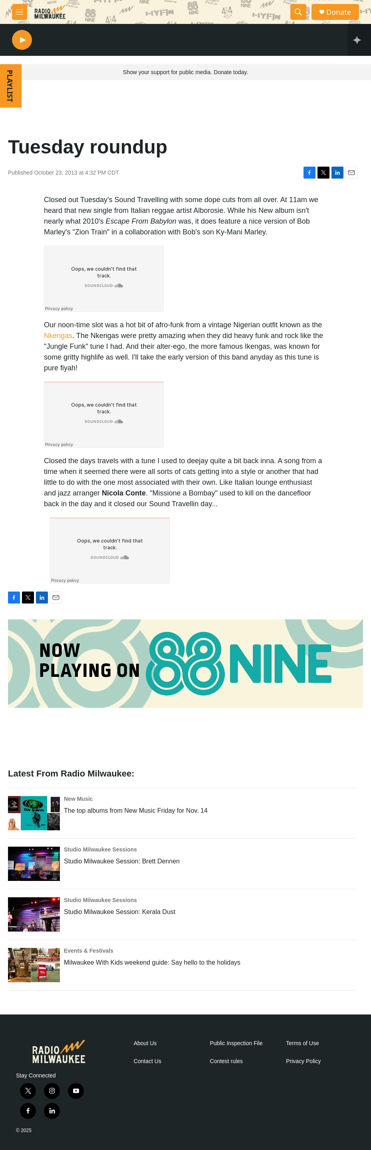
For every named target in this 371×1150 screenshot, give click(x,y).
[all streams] (359, 40)
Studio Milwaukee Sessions (100, 849)
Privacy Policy (303, 1061)
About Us (145, 1043)
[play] (22, 40)
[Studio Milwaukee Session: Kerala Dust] (34, 914)
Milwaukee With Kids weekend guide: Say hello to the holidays (152, 962)
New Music (78, 799)
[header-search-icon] (298, 12)
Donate (338, 12)
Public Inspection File (236, 1043)
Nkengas (58, 336)
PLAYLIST (10, 86)
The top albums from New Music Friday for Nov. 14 (136, 810)
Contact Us (147, 1061)
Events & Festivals (88, 951)
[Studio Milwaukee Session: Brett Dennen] (34, 864)
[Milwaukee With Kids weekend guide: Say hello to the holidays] (34, 965)
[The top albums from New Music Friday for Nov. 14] (34, 813)
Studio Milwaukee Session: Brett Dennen (122, 861)
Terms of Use (302, 1043)
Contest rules (226, 1061)
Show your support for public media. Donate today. (185, 72)
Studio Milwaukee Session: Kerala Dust (119, 911)
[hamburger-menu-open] (19, 12)
